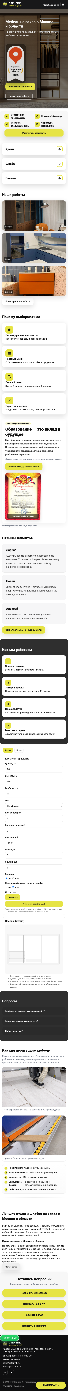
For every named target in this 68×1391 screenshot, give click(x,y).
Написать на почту (34, 1303)
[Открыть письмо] (23, 496)
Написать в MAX (34, 1314)
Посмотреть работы (19, 96)
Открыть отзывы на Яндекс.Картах (23, 630)
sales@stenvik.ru (11, 1363)
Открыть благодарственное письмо (24, 467)
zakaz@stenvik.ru (12, 1366)
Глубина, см (11, 788)
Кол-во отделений (15, 825)
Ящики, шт (11, 861)
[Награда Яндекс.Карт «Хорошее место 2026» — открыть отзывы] (15, 63)
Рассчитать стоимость (20, 86)
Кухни (18, 750)
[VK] (5, 1372)
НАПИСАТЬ (51, 1385)
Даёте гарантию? (14, 1031)
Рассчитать (13, 897)
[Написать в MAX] (9, 1338)
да (8, 878)
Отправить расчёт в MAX (34, 904)
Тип (7, 800)
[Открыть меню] (62, 4)
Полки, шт (11, 849)
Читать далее (11, 1267)
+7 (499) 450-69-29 (50, 5)
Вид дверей (11, 837)
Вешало (9, 874)
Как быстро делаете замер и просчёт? (25, 1011)
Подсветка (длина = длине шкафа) (24, 883)
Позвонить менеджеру (34, 1292)
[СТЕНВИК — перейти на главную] (34, 1343)
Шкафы (8, 750)
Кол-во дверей (13, 812)
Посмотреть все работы (17, 301)
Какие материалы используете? (21, 1021)
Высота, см (11, 775)
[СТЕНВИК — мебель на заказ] (12, 4)
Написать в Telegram (34, 1325)
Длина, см (10, 763)
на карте (31, 1351)
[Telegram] (11, 1372)
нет (15, 878)
